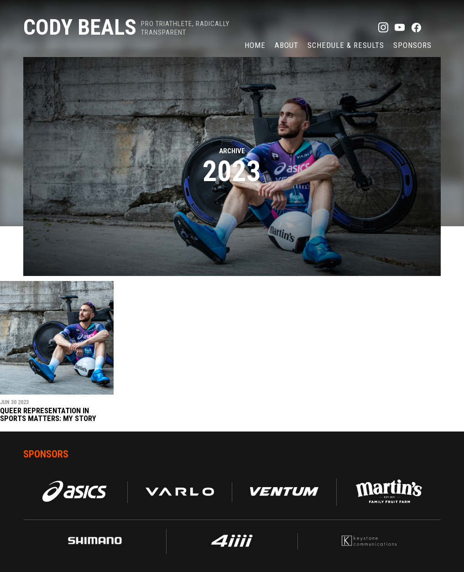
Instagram (383, 27)
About (286, 45)
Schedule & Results (346, 45)
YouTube (399, 27)
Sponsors (412, 45)
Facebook (416, 27)
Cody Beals (79, 27)
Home (255, 45)
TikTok (432, 27)
